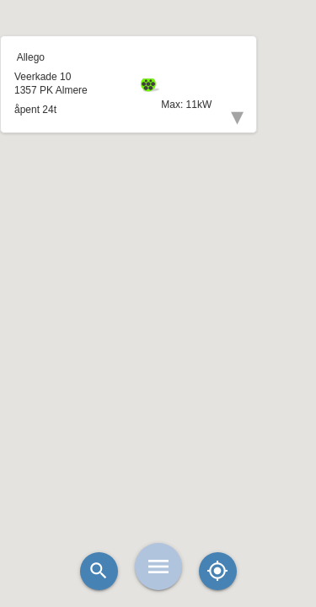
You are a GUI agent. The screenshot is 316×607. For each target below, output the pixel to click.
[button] (158, 261)
